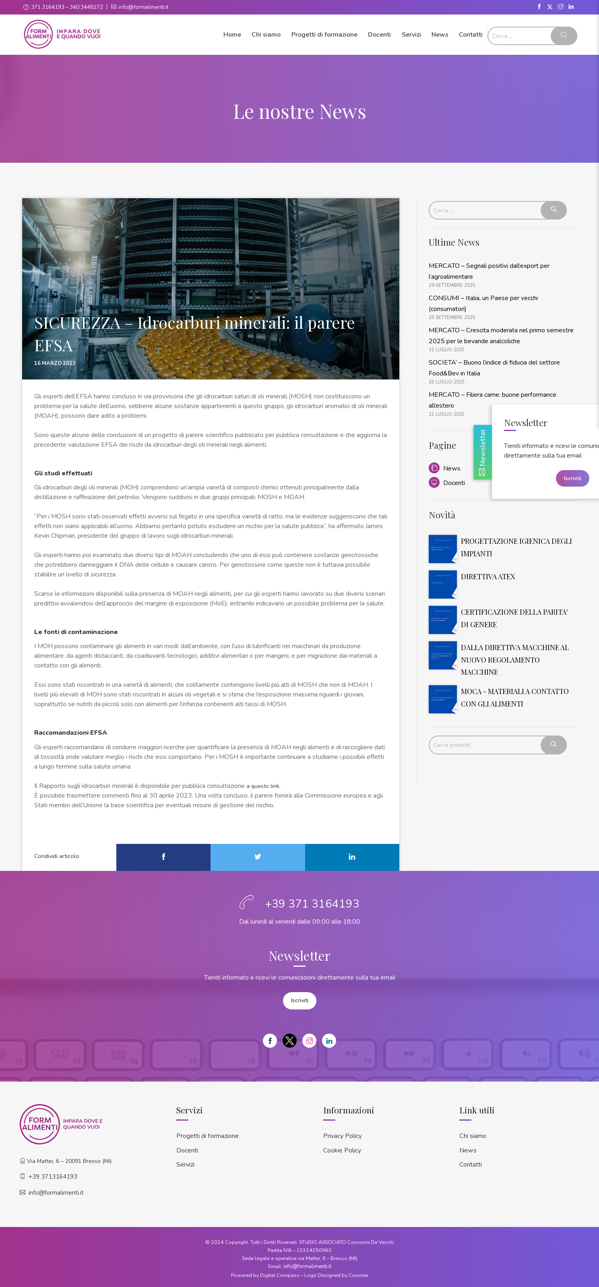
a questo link (264, 785)
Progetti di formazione (324, 34)
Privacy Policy (342, 1134)
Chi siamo (266, 34)
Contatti (471, 34)
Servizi (411, 34)
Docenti (379, 34)
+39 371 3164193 (312, 903)
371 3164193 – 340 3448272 (68, 7)
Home (232, 34)
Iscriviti (299, 999)
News (440, 34)
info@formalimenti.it (145, 7)
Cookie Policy (341, 1147)
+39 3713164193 (53, 1175)
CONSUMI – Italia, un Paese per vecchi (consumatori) (501, 295)
